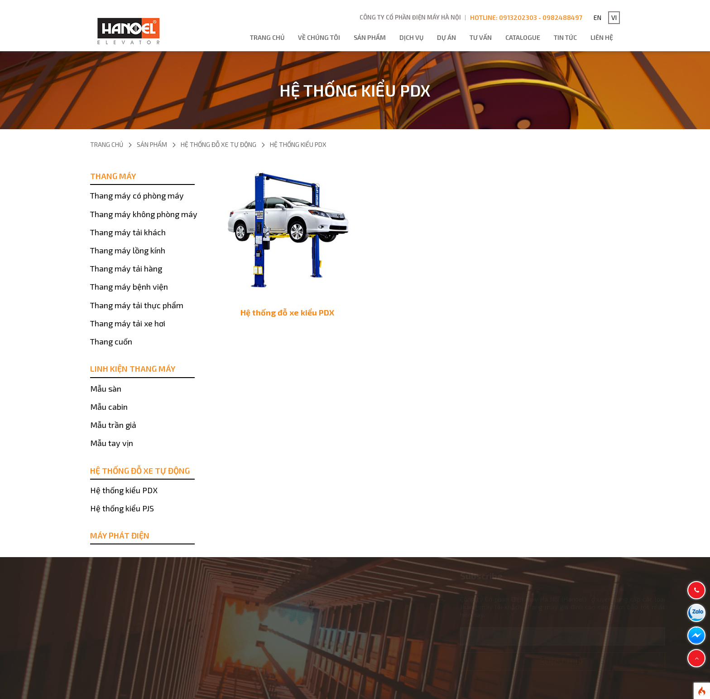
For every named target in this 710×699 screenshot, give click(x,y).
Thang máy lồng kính (127, 250)
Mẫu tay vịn (111, 443)
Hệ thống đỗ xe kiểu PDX (287, 312)
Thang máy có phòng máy (137, 195)
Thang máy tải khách (128, 232)
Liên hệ (601, 37)
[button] (696, 658)
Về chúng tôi (319, 37)
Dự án (446, 37)
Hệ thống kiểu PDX (298, 144)
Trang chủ (267, 37)
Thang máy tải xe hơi (127, 323)
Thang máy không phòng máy (143, 214)
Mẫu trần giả (113, 425)
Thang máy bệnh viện (129, 286)
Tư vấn (481, 37)
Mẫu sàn (105, 388)
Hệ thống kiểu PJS (122, 508)
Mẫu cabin (109, 407)
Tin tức (565, 37)
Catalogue (522, 37)
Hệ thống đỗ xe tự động (218, 144)
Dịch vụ (411, 37)
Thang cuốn (111, 341)
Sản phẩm (370, 37)
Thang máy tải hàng (126, 268)
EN (597, 17)
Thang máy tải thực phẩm (136, 305)
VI (614, 17)
